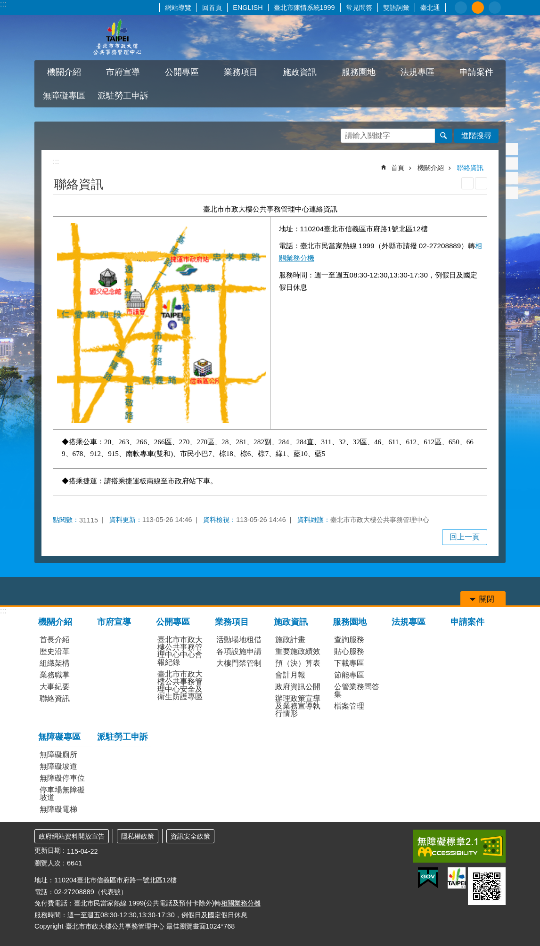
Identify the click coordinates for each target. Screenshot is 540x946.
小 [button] (461, 7)
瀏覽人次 (47, 863)
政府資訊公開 (297, 687)
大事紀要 (55, 687)
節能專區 (349, 675)
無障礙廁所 (58, 754)
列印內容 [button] (467, 183)
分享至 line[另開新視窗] (512, 178)
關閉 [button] (486, 599)
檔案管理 (349, 706)
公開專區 (182, 72)
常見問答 (359, 7)
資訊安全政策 (190, 836)
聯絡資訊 (470, 167)
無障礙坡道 (58, 766)
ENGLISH (247, 7)
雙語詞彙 (396, 7)
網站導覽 (178, 7)
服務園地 (359, 72)
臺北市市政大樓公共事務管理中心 (116, 38)
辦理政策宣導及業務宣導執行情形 (297, 706)
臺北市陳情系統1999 (304, 7)
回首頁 (212, 7)
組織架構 (55, 663)
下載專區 (349, 663)
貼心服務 (349, 651)
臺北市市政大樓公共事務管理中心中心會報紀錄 (180, 651)
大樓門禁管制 (239, 663)
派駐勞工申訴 (123, 95)
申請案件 (476, 72)
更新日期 (47, 850)
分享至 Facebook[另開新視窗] (512, 149)
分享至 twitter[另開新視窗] (512, 163)
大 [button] (495, 7)
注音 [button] (481, 183)
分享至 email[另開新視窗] (512, 193)
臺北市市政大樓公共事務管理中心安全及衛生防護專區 (180, 685)
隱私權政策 (137, 836)
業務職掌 (55, 675)
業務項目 (241, 72)
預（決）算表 (297, 663)
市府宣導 (123, 72)
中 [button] (478, 7)
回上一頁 (465, 537)
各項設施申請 (239, 651)
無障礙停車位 (62, 778)
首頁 (397, 167)
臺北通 (430, 7)
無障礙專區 (64, 95)
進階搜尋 (476, 135)
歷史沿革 (55, 651)
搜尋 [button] (443, 136)
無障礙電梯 (58, 809)
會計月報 (290, 675)
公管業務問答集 (356, 690)
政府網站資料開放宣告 (72, 836)
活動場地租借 (239, 640)
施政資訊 (300, 72)
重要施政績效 (297, 651)
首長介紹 (55, 640)
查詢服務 (349, 640)
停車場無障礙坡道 (62, 793)
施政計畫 (290, 640)
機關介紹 (64, 72)
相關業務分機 (241, 903)
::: (3, 4)
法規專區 (417, 72)
